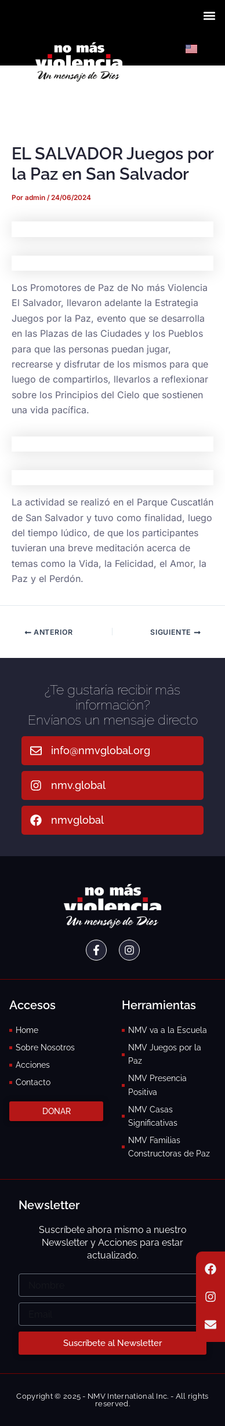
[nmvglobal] (36, 820)
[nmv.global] (36, 785)
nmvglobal (77, 820)
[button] (209, 15)
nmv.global (78, 785)
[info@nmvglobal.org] (36, 750)
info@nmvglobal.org (100, 750)
